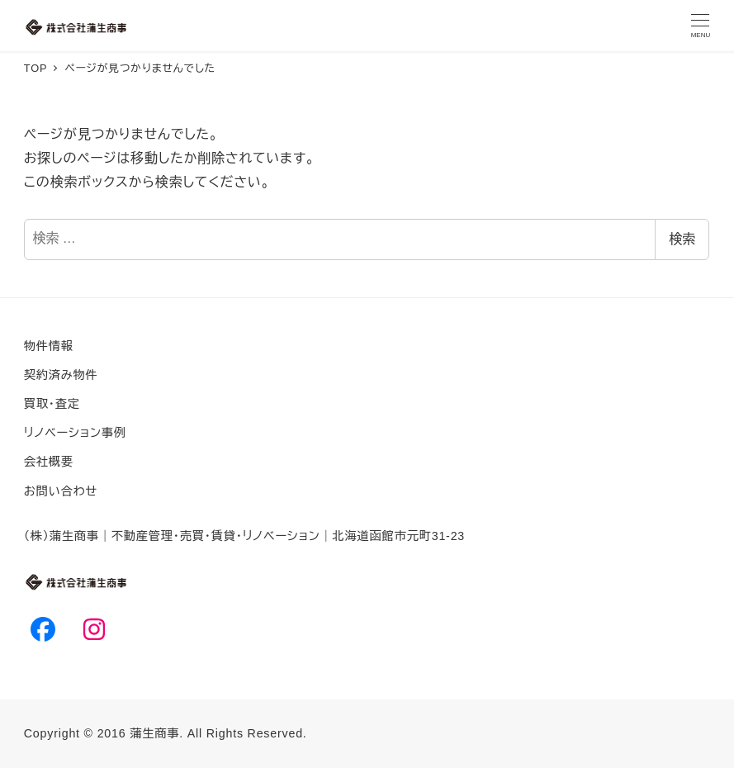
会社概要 (48, 461)
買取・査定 (52, 403)
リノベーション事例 (75, 432)
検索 (682, 239)
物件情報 (48, 346)
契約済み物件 (61, 375)
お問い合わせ (60, 491)
